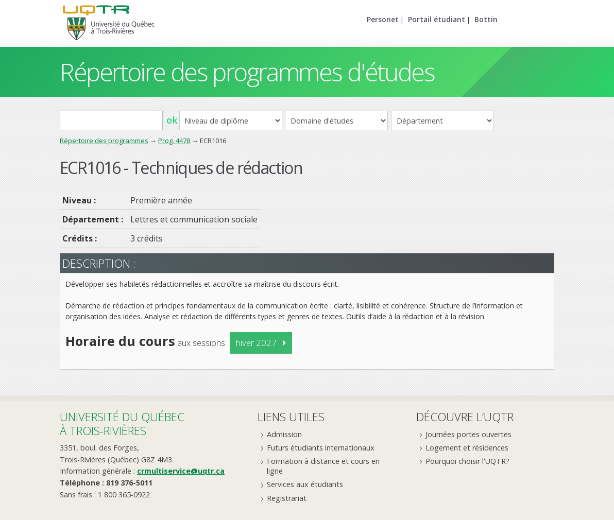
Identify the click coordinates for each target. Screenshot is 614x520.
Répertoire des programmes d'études (247, 72)
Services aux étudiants (305, 484)
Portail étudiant (436, 19)
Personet (383, 19)
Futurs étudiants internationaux (320, 448)
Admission (284, 434)
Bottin (486, 19)
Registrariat (286, 498)
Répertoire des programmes (104, 140)
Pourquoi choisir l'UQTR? (467, 461)
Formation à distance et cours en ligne (323, 466)
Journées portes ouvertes (468, 434)
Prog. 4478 (174, 140)
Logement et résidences (466, 448)
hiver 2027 (256, 343)
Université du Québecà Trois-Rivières (122, 423)
